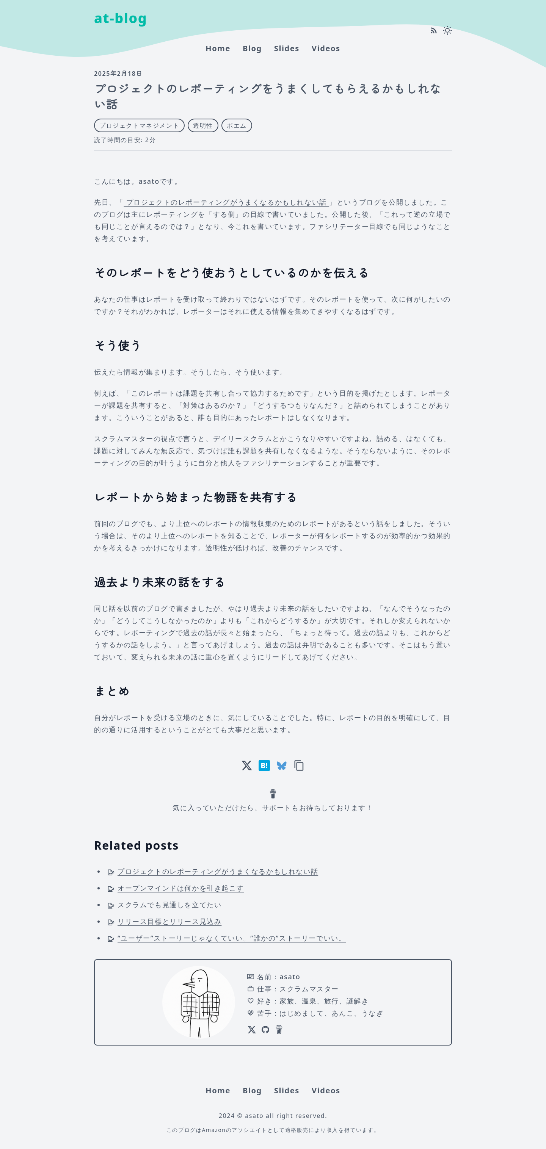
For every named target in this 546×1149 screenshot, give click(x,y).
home (218, 48)
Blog (252, 48)
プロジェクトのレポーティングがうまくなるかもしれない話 (226, 202)
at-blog (120, 18)
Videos (326, 48)
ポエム (237, 125)
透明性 (203, 125)
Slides (287, 48)
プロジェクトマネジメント (139, 125)
